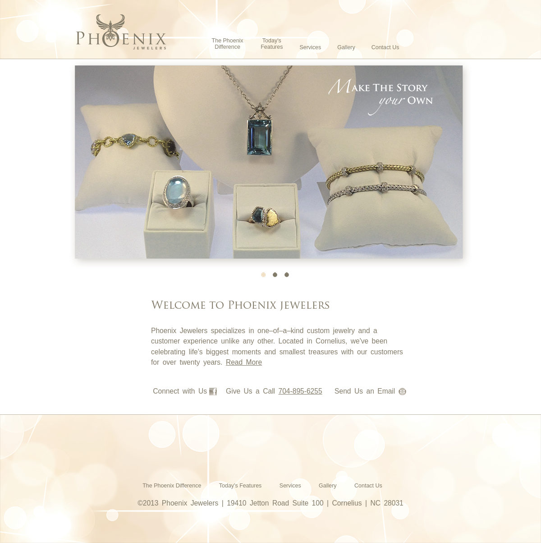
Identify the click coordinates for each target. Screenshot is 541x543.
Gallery (346, 47)
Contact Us (385, 47)
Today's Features (272, 43)
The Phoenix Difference (227, 43)
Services (310, 47)
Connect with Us (185, 391)
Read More (244, 362)
